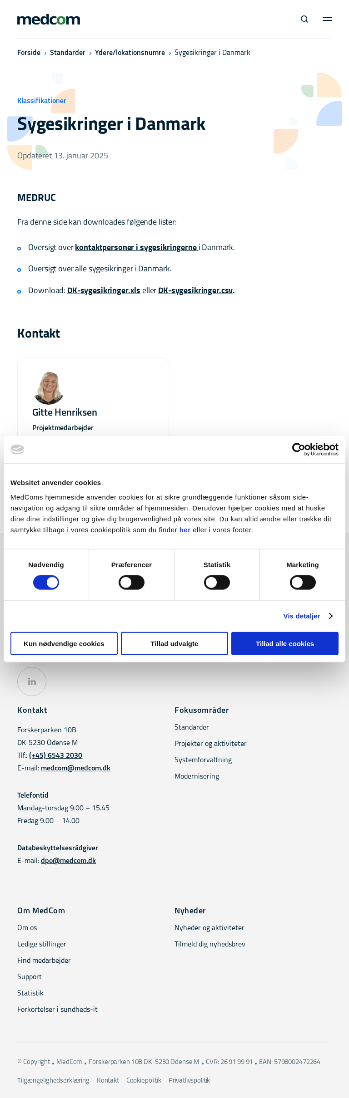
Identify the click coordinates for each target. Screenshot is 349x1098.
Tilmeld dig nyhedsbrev (209, 944)
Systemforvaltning (203, 760)
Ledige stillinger (41, 944)
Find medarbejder (44, 961)
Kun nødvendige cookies (64, 643)
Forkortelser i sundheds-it (57, 1010)
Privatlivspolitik (189, 1081)
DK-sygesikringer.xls (103, 291)
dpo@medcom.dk (68, 861)
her (185, 529)
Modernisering (196, 776)
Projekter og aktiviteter (210, 744)
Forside (28, 53)
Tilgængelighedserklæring (53, 1081)
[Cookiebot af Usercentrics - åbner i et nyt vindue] (299, 449)
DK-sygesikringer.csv (195, 291)
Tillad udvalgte (175, 643)
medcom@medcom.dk (75, 768)
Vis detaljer (302, 616)
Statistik (30, 993)
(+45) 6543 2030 (55, 756)
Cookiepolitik (143, 1081)
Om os (27, 928)
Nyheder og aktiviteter (209, 928)
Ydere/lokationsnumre (130, 53)
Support (29, 977)
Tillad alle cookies (285, 643)
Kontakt (108, 1081)
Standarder (67, 53)
